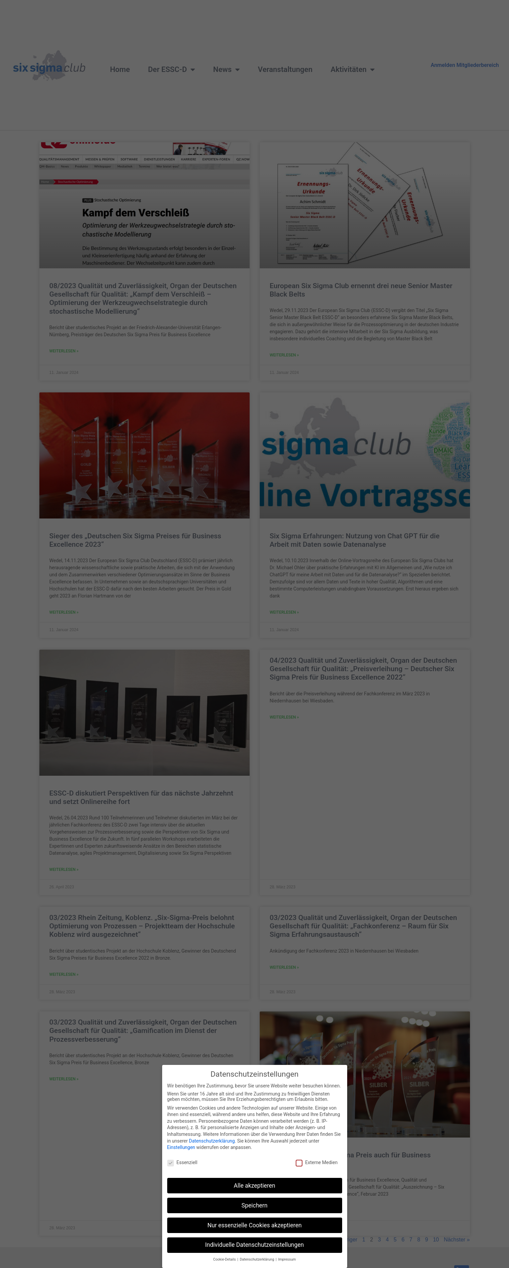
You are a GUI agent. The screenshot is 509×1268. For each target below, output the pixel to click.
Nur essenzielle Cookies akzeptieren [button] (254, 1232)
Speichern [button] (254, 1212)
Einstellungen (181, 1154)
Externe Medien (316, 1169)
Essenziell (182, 1169)
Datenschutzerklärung (211, 1147)
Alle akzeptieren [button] (255, 1192)
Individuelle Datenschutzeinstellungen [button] (254, 1251)
